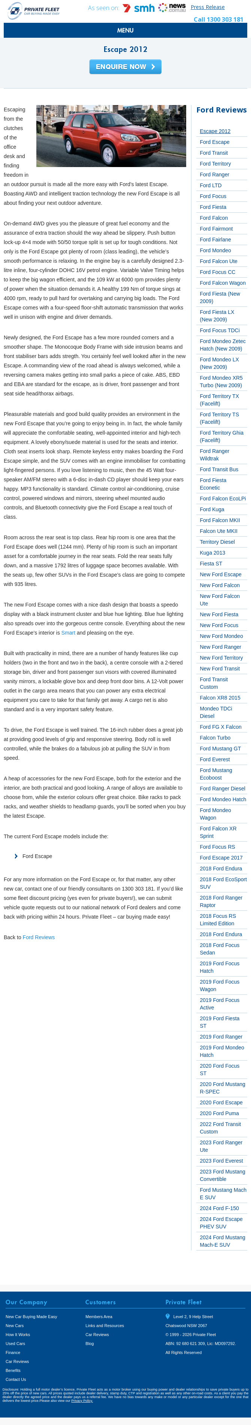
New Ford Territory (221, 658)
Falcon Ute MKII (219, 531)
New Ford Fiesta (219, 614)
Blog (89, 1343)
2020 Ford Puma (219, 1113)
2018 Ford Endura (221, 869)
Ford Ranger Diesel (222, 789)
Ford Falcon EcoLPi (223, 499)
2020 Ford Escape (221, 1102)
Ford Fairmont (216, 229)
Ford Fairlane (215, 240)
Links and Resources (104, 1325)
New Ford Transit (220, 669)
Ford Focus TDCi (220, 330)
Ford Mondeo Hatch (223, 799)
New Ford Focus (219, 625)
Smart (68, 633)
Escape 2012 (215, 131)
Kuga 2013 (213, 553)
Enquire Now (125, 67)
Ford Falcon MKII (220, 520)
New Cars (15, 1325)
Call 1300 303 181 (219, 19)
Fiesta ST (211, 564)
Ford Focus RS (217, 847)
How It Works (18, 1334)
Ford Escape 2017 (221, 858)
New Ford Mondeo (221, 636)
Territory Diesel (217, 542)
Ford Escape (215, 142)
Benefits (13, 1370)
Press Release (208, 6)
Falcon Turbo (215, 738)
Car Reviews (17, 1361)
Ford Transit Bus (219, 469)
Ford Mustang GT (220, 749)
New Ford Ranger (221, 647)
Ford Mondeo (215, 250)
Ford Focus (213, 196)
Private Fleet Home (33, 10)
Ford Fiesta (213, 207)
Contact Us (16, 1379)
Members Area (98, 1316)
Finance (13, 1352)
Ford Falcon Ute (219, 261)
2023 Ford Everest (221, 1161)
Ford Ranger (215, 175)
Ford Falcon (214, 218)
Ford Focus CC (218, 272)
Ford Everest (215, 759)
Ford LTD (211, 185)
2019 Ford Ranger (221, 1037)
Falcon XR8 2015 (220, 698)
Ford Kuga (212, 509)
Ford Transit (214, 153)
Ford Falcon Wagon (223, 283)
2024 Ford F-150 (219, 1208)
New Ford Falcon (220, 585)
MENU (125, 30)
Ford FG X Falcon (221, 727)
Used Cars (15, 1343)
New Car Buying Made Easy (31, 1316)
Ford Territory (215, 164)
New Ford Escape (221, 574)
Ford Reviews (39, 937)
